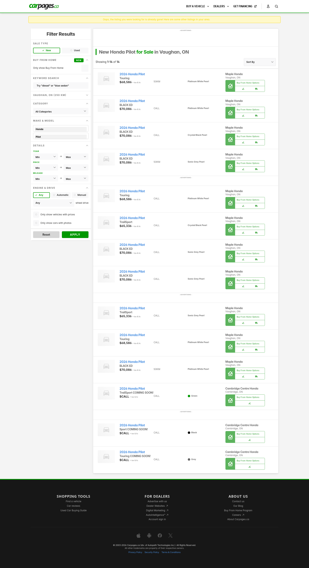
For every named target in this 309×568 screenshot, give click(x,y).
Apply (75, 234)
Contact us (238, 501)
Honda (61, 129)
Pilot (61, 137)
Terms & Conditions (171, 552)
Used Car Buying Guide (73, 510)
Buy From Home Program (238, 510)
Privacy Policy (135, 552)
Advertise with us (157, 501)
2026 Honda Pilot (132, 74)
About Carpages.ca (238, 519)
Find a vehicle (73, 501)
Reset (46, 234)
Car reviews (73, 505)
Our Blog (238, 505)
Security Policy (152, 552)
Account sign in (157, 519)
